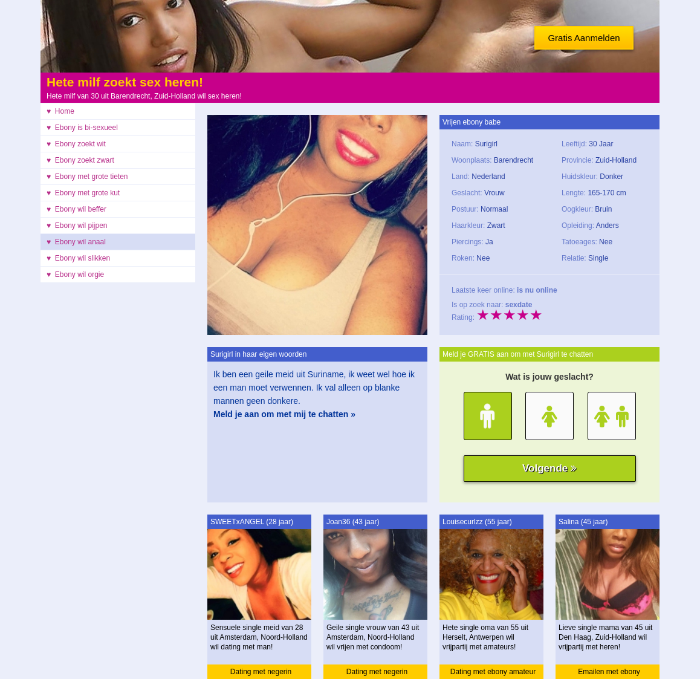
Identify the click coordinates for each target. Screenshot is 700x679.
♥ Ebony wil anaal (76, 242)
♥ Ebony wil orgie (75, 274)
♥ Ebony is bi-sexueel (82, 127)
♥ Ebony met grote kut (83, 193)
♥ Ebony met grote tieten (87, 176)
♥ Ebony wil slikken (78, 258)
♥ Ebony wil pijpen (77, 225)
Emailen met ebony (609, 672)
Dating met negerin (260, 672)
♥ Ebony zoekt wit (76, 144)
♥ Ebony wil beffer (76, 209)
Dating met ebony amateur (493, 672)
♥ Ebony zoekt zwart (80, 160)
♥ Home (60, 111)
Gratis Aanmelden (584, 38)
